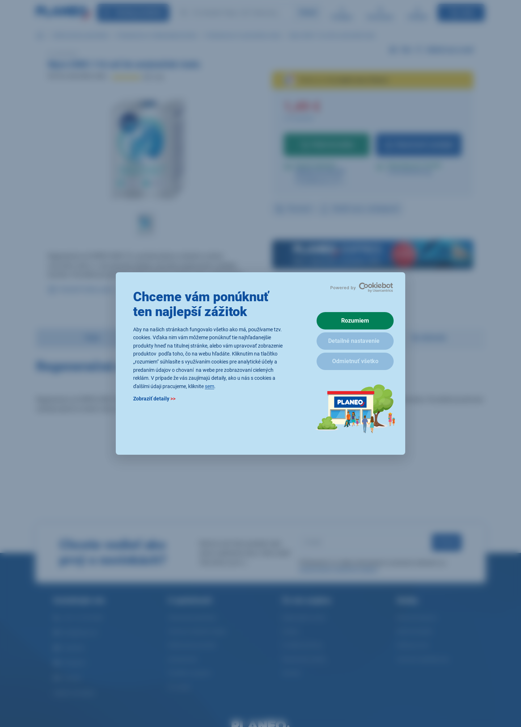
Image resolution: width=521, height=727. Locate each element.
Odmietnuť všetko (355, 361)
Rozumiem (355, 320)
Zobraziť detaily (154, 399)
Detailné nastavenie (354, 340)
